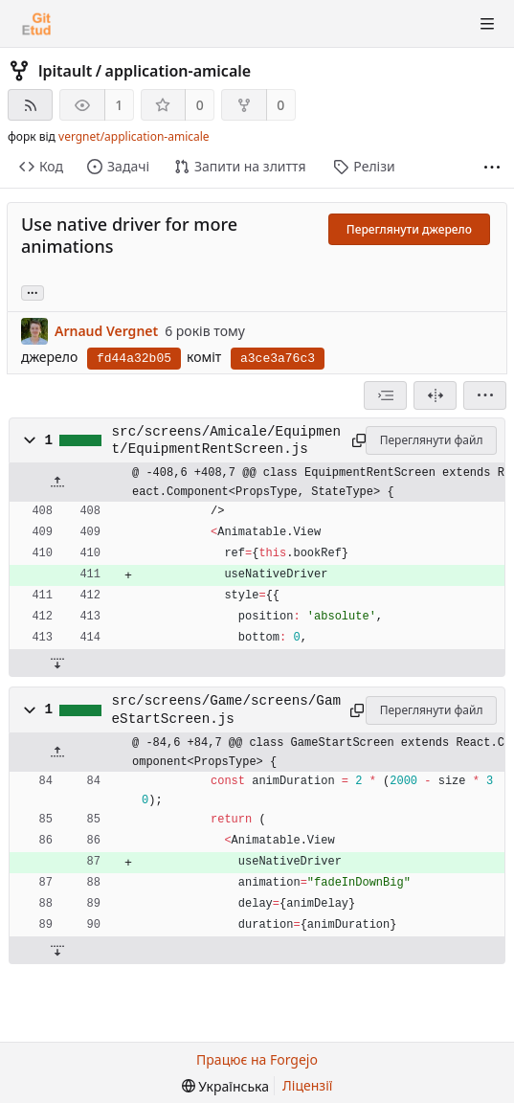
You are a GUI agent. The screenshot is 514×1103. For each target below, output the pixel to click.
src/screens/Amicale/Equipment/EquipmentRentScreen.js (226, 440)
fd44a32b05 (134, 358)
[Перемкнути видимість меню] (487, 24)
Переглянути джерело (409, 229)
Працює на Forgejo (257, 1059)
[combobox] (385, 395)
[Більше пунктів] (492, 167)
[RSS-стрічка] (30, 105)
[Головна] (36, 24)
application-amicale (178, 70)
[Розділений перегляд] (435, 395)
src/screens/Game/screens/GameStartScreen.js (226, 709)
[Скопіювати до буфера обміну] (356, 440)
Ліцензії (307, 1085)
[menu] (484, 395)
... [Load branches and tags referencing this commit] (32, 291)
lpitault (65, 70)
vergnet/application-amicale (134, 136)
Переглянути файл (431, 440)
